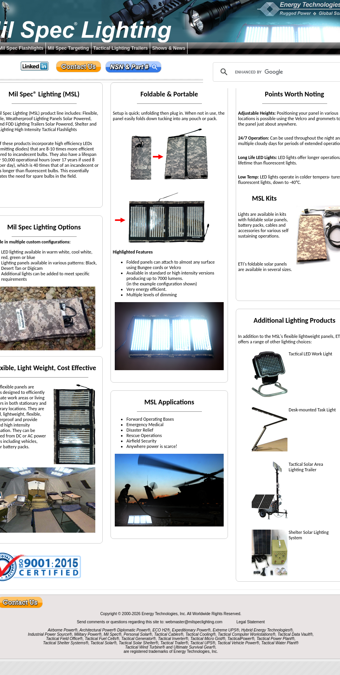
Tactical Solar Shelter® (138, 643)
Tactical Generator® (138, 639)
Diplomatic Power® (133, 630)
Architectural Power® (97, 630)
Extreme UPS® (226, 630)
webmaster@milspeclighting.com (194, 622)
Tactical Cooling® (201, 634)
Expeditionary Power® (191, 630)
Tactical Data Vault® (295, 634)
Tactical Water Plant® (280, 643)
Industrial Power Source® (50, 634)
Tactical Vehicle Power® (238, 643)
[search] (279, 72)
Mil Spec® (112, 634)
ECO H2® (161, 630)
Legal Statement (251, 622)
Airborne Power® (62, 630)
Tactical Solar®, (104, 643)
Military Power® (88, 634)
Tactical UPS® (202, 643)
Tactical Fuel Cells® (102, 639)
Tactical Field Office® (64, 639)
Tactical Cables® (168, 634)
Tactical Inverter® (173, 639)
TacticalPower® (241, 639)
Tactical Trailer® (174, 643)
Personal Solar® (138, 634)
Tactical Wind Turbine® (145, 647)
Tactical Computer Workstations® (246, 634)
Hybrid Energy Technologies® (267, 630)
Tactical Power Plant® (275, 639)
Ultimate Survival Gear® (194, 647)
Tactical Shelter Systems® (65, 643)
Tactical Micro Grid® (207, 639)
